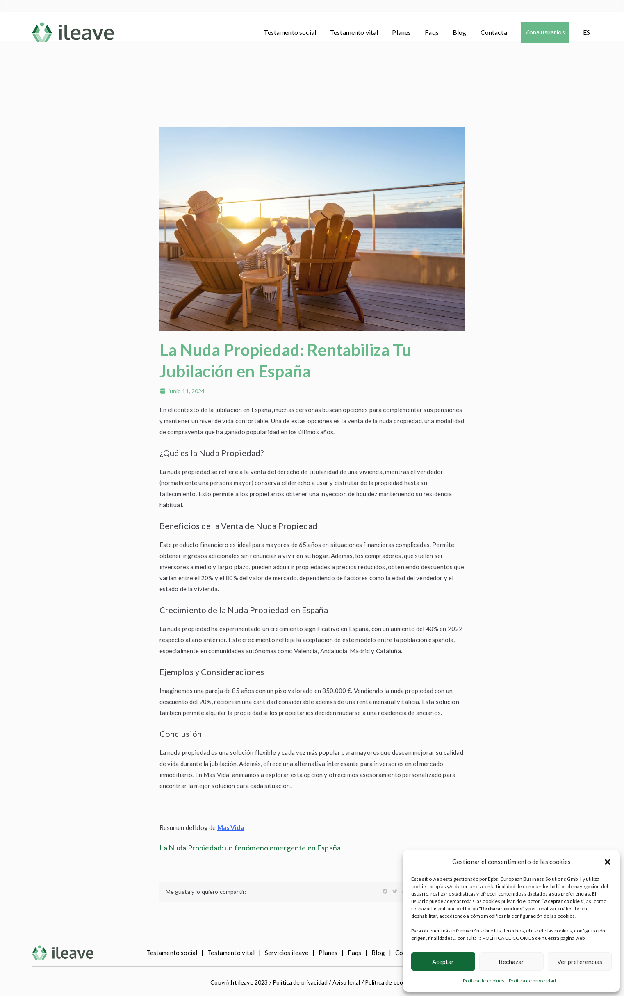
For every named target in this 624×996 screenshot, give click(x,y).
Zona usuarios (545, 32)
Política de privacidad (532, 981)
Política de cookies (484, 981)
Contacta (494, 32)
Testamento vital (354, 32)
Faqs (432, 32)
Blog (460, 32)
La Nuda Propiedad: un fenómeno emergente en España (250, 847)
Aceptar (443, 961)
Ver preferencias (579, 961)
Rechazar (511, 961)
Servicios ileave (286, 952)
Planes (401, 32)
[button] (608, 862)
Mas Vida (230, 827)
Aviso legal (346, 982)
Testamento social (290, 32)
